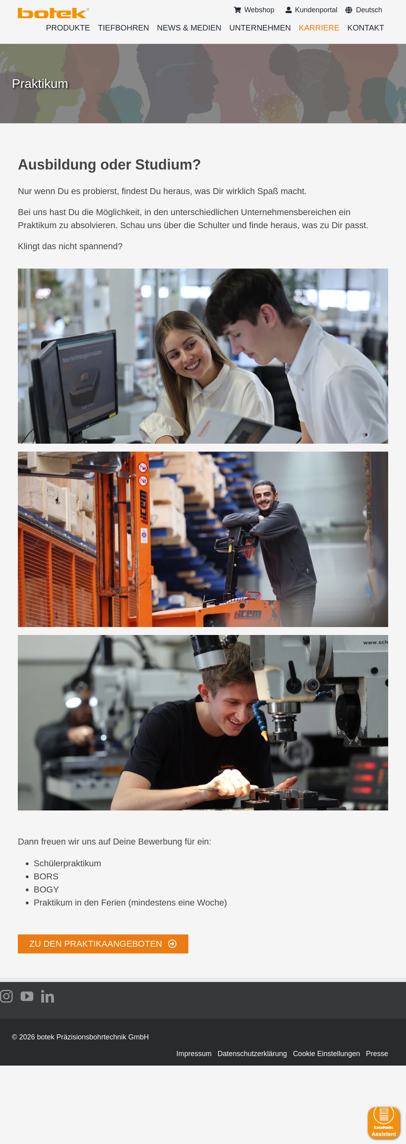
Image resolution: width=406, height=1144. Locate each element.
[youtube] (27, 996)
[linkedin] (47, 996)
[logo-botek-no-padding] (53, 11)
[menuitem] (363, 10)
